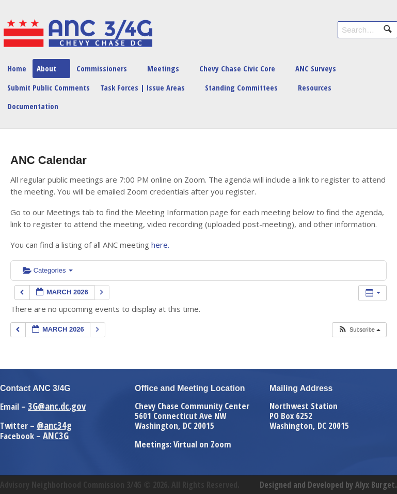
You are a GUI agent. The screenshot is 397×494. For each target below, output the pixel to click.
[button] (359, 330)
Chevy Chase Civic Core (237, 68)
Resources (314, 87)
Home (16, 68)
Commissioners (101, 68)
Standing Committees (241, 87)
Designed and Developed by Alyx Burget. (328, 484)
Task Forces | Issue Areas (142, 87)
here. (160, 244)
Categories (48, 270)
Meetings (163, 68)
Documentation (32, 106)
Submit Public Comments (48, 87)
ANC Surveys (315, 68)
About (46, 68)
